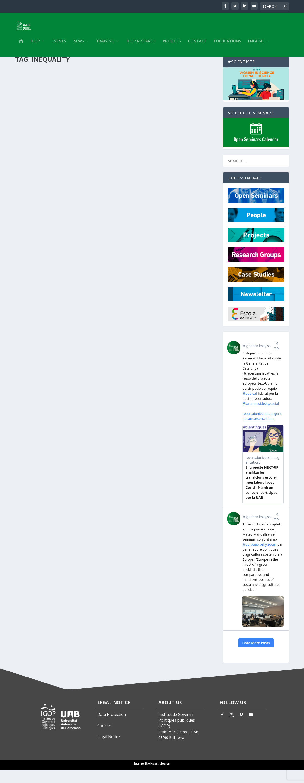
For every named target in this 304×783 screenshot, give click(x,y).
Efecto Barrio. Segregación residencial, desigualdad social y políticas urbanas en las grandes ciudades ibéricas (58, 138)
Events (59, 44)
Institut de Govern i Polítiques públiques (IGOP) (176, 733)
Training (105, 44)
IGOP (35, 44)
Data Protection (111, 727)
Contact (197, 44)
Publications (227, 44)
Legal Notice (108, 750)
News (78, 44)
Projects (172, 44)
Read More (32, 177)
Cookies (104, 739)
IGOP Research (141, 44)
